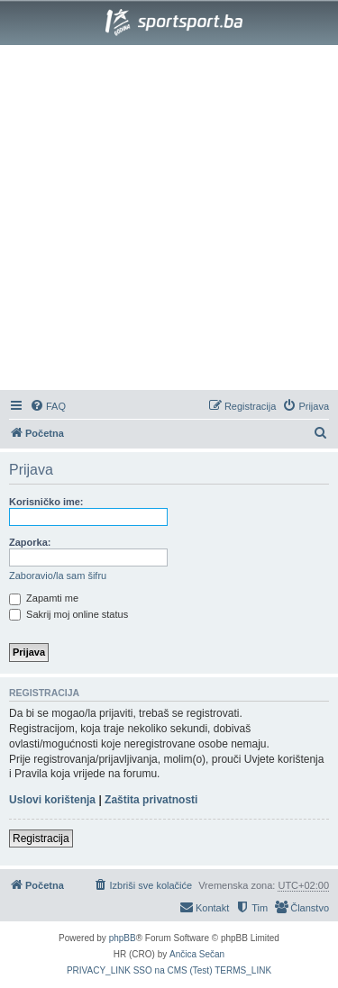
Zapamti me (43, 598)
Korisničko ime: (46, 501)
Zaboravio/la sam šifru (57, 575)
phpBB (122, 938)
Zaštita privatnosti (151, 799)
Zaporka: (29, 542)
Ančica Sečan (196, 954)
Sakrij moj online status (68, 614)
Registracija (41, 838)
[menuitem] (48, 406)
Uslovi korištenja (52, 799)
